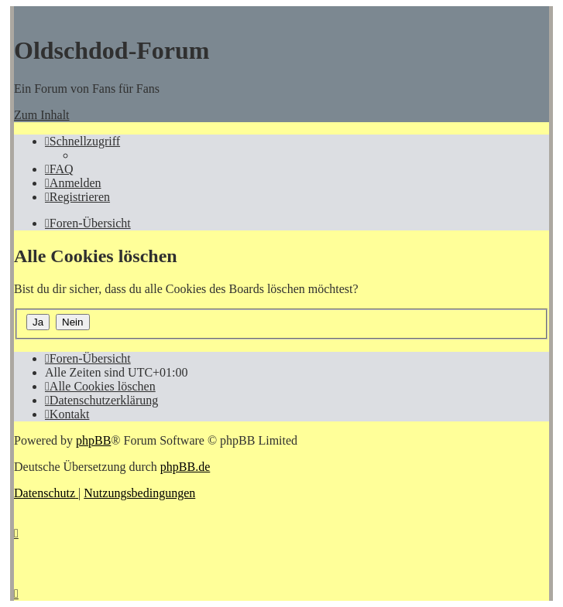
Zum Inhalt (42, 114)
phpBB (93, 440)
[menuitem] (59, 169)
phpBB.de (185, 466)
